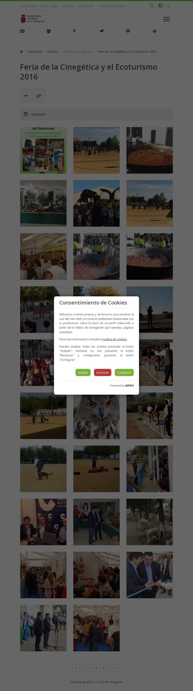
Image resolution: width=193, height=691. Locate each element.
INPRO (129, 385)
